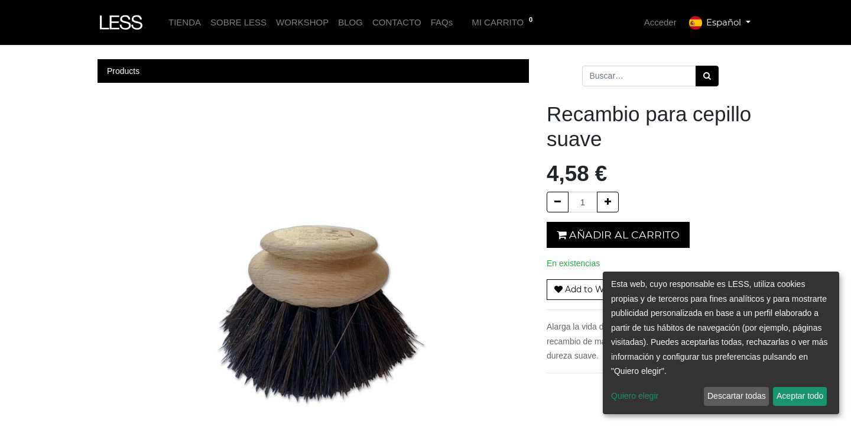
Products (123, 71)
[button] (591, 289)
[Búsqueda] (707, 76)
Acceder (660, 22)
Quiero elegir (634, 396)
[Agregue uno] (608, 202)
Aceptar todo (800, 396)
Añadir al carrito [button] (618, 234)
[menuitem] (185, 22)
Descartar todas (736, 396)
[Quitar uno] (558, 202)
